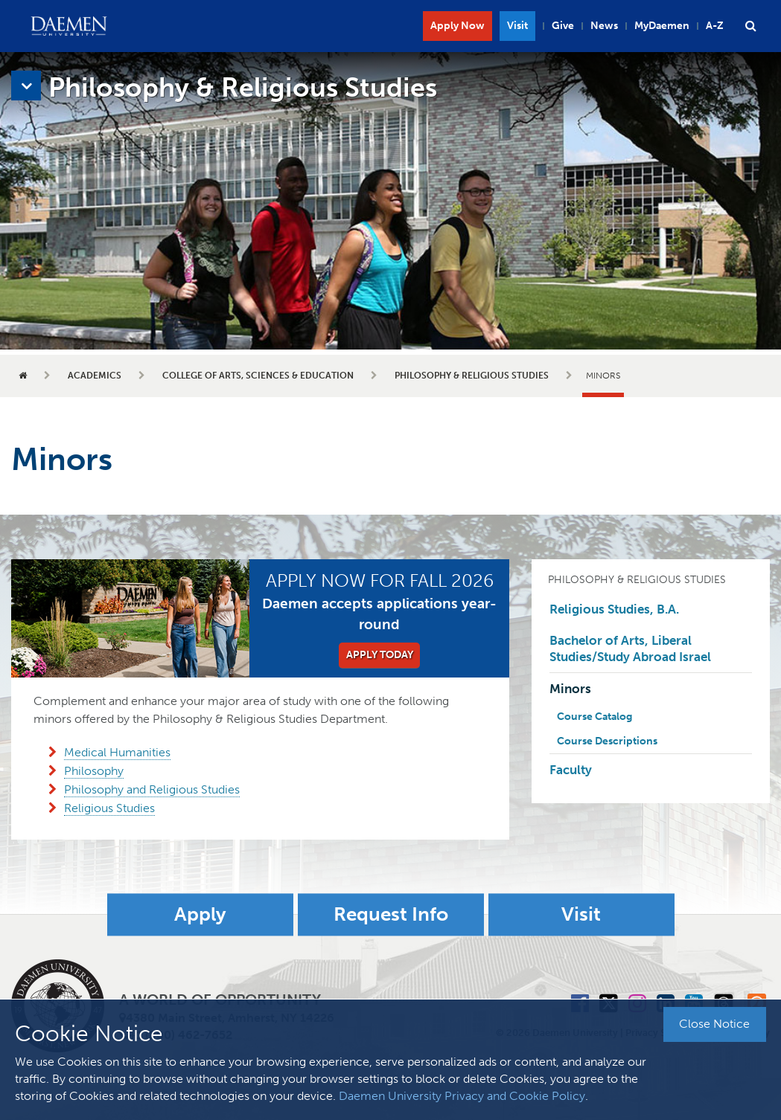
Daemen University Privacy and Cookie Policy (462, 1096)
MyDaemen (661, 25)
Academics (94, 375)
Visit (517, 25)
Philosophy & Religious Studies (472, 375)
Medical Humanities (117, 752)
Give (563, 25)
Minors (570, 688)
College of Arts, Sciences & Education (258, 375)
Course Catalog (594, 716)
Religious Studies (109, 808)
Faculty (570, 769)
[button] (750, 26)
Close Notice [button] (714, 1024)
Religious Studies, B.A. (614, 609)
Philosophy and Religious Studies (152, 789)
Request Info (391, 914)
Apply (200, 914)
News (604, 25)
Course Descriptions (607, 741)
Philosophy (94, 771)
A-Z (715, 25)
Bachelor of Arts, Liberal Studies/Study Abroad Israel (630, 648)
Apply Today (379, 654)
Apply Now (457, 25)
